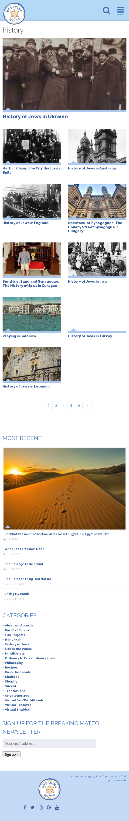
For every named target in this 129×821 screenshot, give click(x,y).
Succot (10, 686)
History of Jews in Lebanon (26, 386)
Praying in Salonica (19, 336)
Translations (15, 691)
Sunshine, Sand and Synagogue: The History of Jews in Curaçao (31, 283)
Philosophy (14, 663)
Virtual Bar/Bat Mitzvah (24, 700)
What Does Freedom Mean (24, 549)
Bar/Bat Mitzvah (18, 630)
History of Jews (17, 644)
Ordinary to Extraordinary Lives (30, 658)
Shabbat (12, 677)
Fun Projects (15, 635)
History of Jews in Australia (92, 168)
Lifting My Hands (17, 594)
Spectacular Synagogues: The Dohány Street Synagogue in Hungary (95, 227)
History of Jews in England (26, 223)
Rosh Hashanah (17, 672)
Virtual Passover (18, 705)
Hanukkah (13, 639)
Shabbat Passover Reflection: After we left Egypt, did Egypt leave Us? (57, 534)
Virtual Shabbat (18, 709)
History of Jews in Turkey (90, 336)
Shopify (11, 681)
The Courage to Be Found (24, 564)
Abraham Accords (19, 625)
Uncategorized (17, 695)
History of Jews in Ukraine (35, 116)
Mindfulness (15, 653)
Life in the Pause (18, 649)
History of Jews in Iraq (87, 281)
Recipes (11, 667)
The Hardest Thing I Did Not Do (28, 579)
